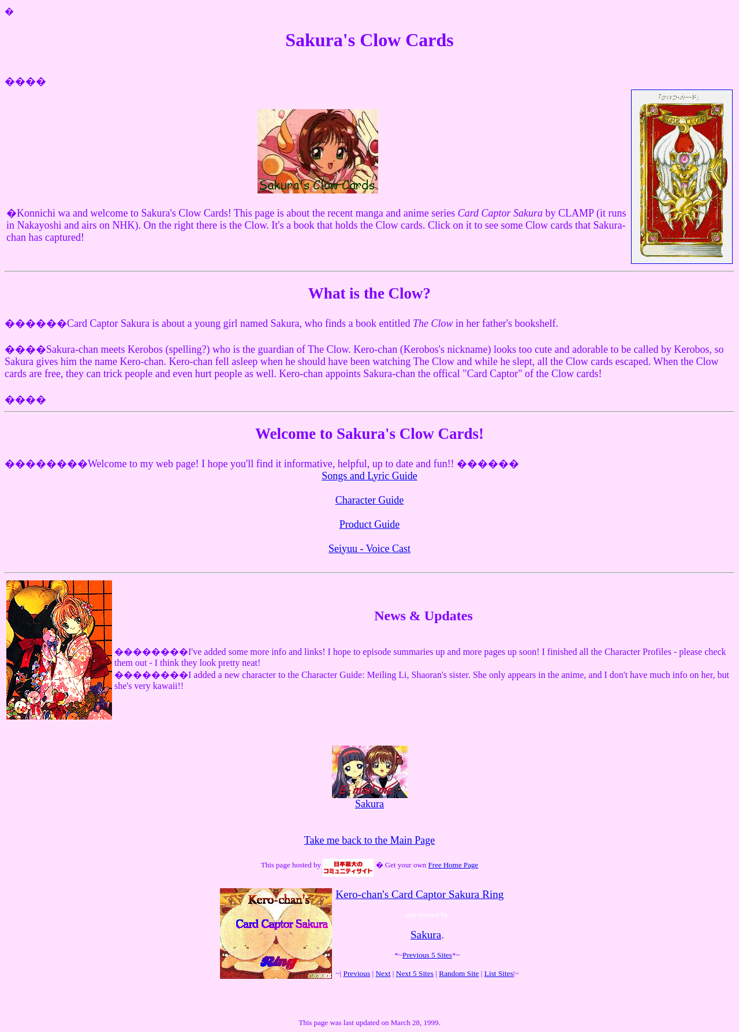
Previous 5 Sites (427, 955)
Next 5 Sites (415, 973)
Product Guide (369, 524)
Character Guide (369, 500)
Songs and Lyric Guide (369, 476)
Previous (356, 973)
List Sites (498, 973)
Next (382, 973)
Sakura (370, 799)
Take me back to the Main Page (369, 840)
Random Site (459, 973)
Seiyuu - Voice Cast (369, 548)
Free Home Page (453, 864)
